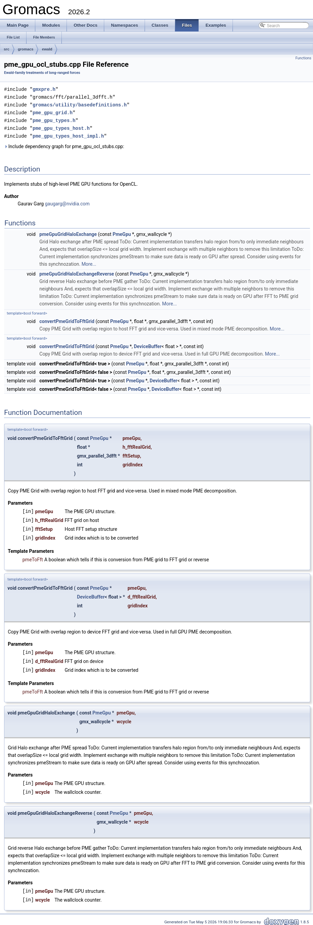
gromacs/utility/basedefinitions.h (80, 104)
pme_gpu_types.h (54, 119)
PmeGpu (122, 232)
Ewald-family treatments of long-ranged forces (42, 73)
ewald (47, 49)
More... (88, 261)
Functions (303, 58)
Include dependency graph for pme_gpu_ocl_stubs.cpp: (64, 144)
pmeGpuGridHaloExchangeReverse (76, 271)
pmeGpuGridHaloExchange (68, 232)
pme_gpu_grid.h (53, 111)
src (7, 49)
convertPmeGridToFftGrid (66, 319)
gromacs (26, 49)
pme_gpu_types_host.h (61, 126)
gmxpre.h (44, 89)
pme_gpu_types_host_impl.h (68, 133)
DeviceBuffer (148, 344)
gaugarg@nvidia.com (67, 201)
